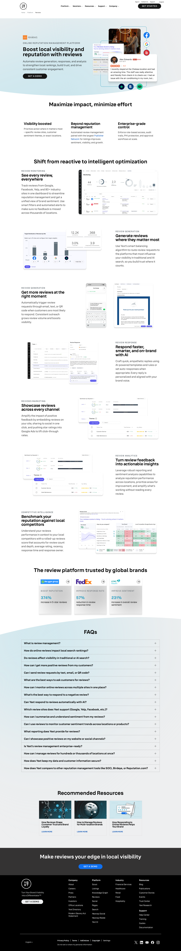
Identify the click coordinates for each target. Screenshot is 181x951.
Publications (144, 888)
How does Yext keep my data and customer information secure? (62, 760)
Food (118, 897)
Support (152, 2)
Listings (95, 888)
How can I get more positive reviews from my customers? (58, 665)
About (71, 884)
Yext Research (145, 905)
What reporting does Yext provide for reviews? (52, 731)
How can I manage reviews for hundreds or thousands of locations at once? (69, 753)
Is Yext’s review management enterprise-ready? (53, 746)
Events (142, 897)
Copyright (96, 940)
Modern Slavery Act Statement (77, 914)
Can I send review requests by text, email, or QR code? (56, 672)
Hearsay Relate (98, 918)
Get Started (149, 6)
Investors (72, 901)
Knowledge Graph (100, 893)
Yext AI (95, 922)
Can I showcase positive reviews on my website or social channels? (64, 738)
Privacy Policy (63, 940)
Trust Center (144, 901)
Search (95, 909)
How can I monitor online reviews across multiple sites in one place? (65, 687)
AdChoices (84, 940)
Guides (142, 923)
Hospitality (120, 901)
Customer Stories (146, 893)
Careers (71, 888)
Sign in (137, 2)
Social (94, 901)
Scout (94, 884)
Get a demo (90, 866)
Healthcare (120, 888)
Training (142, 919)
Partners (72, 897)
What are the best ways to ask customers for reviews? (57, 680)
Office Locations (75, 905)
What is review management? (42, 643)
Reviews (96, 897)
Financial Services (123, 884)
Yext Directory (74, 909)
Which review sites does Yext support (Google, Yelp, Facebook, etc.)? (65, 709)
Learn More (47, 832)
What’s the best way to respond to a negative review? (56, 694)
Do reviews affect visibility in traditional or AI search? (56, 658)
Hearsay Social (98, 914)
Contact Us (144, 2)
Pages (95, 905)
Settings (106, 940)
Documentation (146, 927)
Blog (141, 884)
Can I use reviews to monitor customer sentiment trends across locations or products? (76, 724)
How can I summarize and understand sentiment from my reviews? (64, 716)
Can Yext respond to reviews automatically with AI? (55, 702)
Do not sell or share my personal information (74, 945)
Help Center (144, 915)
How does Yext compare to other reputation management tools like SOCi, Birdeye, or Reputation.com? (86, 768)
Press (70, 893)
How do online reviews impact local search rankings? (56, 650)
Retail (118, 893)
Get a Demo (35, 76)
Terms (74, 940)
